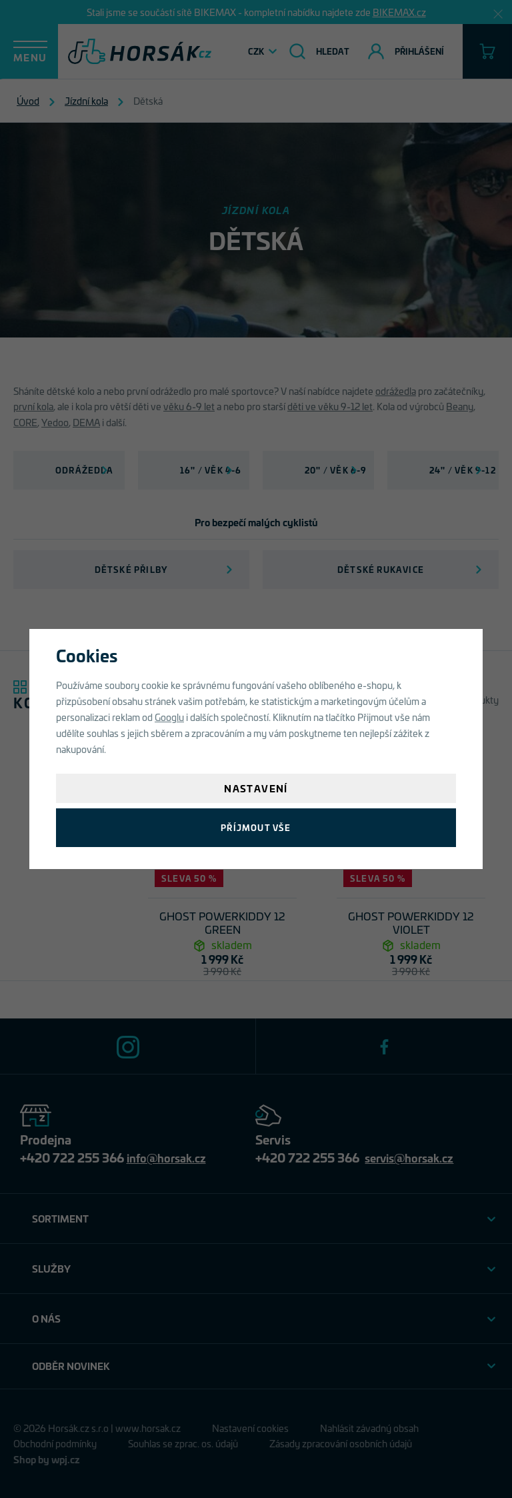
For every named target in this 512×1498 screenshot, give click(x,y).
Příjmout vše (256, 827)
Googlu (169, 717)
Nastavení (256, 788)
